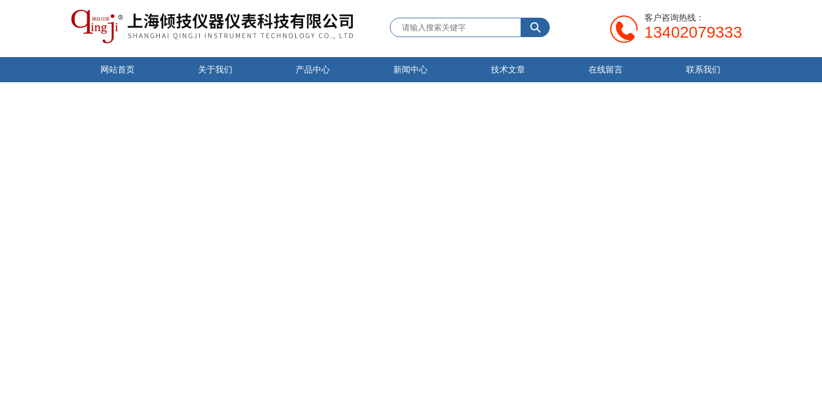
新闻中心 (410, 69)
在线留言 (606, 69)
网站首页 (117, 69)
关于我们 (215, 69)
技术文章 (508, 69)
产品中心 (313, 69)
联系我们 (703, 69)
